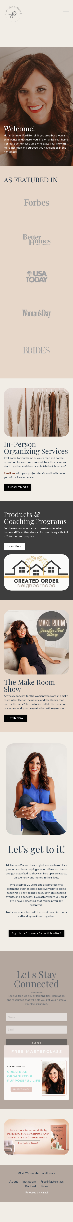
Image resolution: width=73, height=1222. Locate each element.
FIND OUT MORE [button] (17, 487)
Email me (9, 473)
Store (44, 1186)
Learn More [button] (14, 546)
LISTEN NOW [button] (15, 718)
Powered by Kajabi (36, 1192)
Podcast (30, 1186)
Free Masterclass (52, 1181)
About (13, 1181)
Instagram (29, 1181)
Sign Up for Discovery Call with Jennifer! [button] (36, 933)
